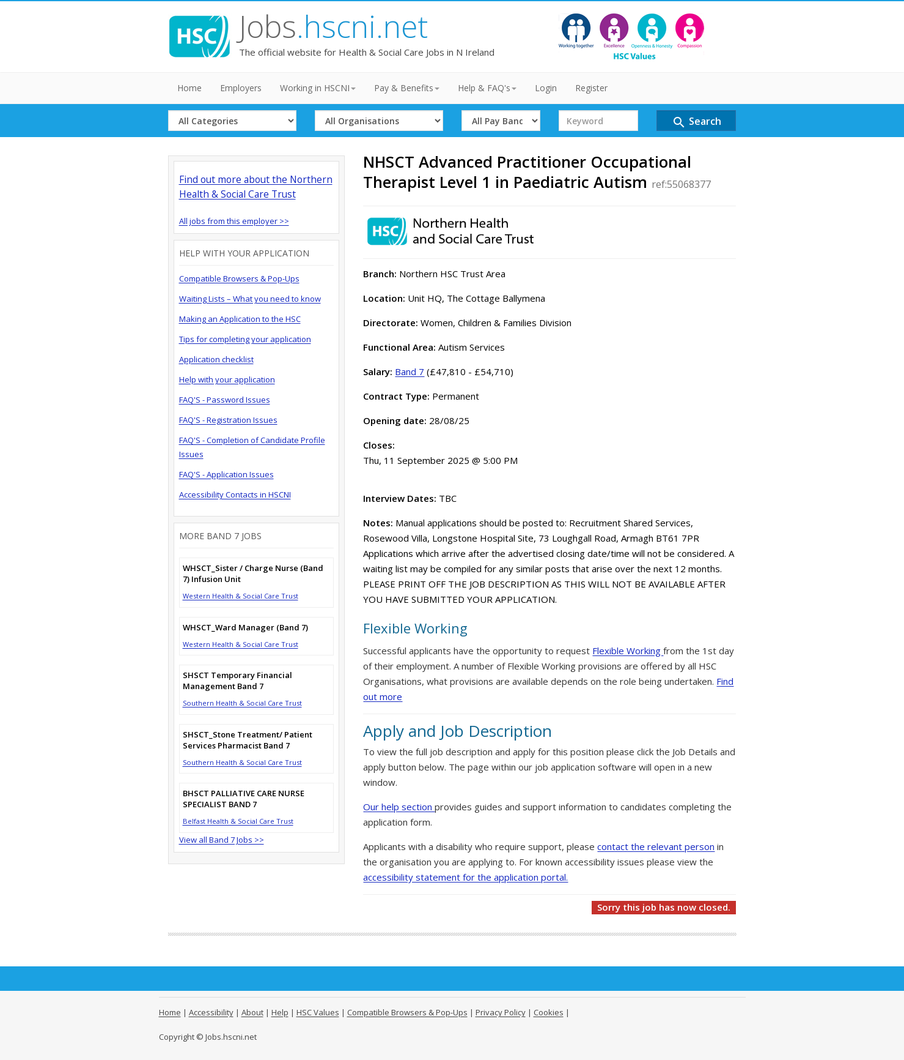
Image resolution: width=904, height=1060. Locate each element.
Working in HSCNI (318, 88)
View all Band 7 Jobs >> (221, 839)
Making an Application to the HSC (240, 318)
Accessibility (211, 1012)
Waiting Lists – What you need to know (250, 298)
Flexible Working (627, 650)
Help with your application (227, 379)
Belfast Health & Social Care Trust (238, 821)
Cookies (549, 1012)
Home (189, 88)
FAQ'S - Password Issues (224, 399)
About (252, 1012)
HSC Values (317, 1012)
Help (279, 1012)
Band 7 (409, 371)
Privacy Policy (501, 1012)
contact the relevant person (656, 846)
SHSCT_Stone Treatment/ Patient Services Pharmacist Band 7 (247, 740)
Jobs (333, 26)
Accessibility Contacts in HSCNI (235, 494)
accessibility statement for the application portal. (465, 877)
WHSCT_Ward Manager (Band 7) (245, 627)
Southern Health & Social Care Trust (242, 702)
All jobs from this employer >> (234, 220)
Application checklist (216, 359)
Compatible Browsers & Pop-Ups (239, 278)
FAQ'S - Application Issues (226, 474)
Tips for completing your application (245, 339)
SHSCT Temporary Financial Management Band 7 (237, 681)
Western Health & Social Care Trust (240, 595)
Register (591, 88)
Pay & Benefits (406, 88)
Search (696, 122)
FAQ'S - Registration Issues (228, 419)
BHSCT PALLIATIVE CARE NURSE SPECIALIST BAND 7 (243, 799)
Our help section (399, 807)
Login (546, 88)
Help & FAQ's (487, 88)
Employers (241, 88)
